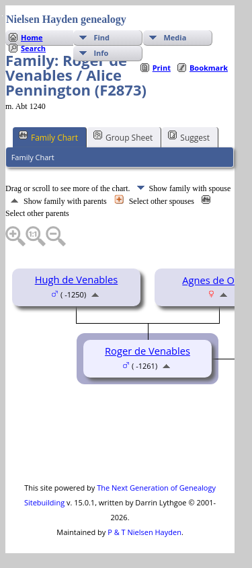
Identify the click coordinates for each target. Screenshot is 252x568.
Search (33, 48)
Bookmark (209, 68)
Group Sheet (123, 136)
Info (100, 53)
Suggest (189, 136)
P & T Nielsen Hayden (144, 532)
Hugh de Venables (76, 279)
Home (32, 37)
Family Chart (48, 136)
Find (101, 37)
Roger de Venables (147, 350)
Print (162, 68)
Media (174, 37)
